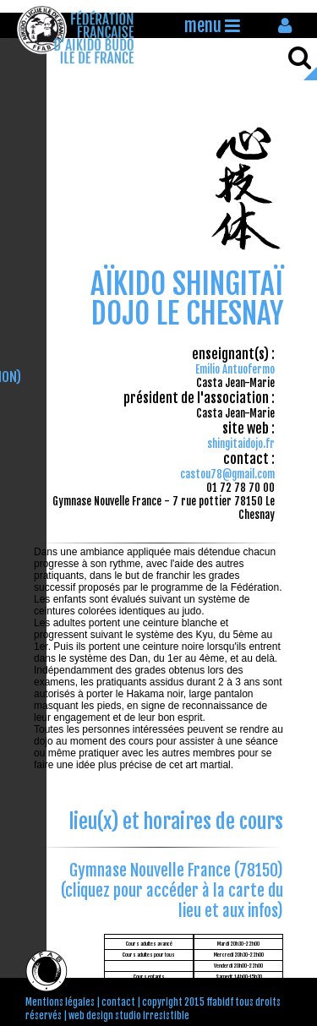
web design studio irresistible (128, 1016)
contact (118, 1002)
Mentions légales (60, 1002)
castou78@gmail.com (227, 474)
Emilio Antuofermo (235, 369)
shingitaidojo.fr (241, 443)
